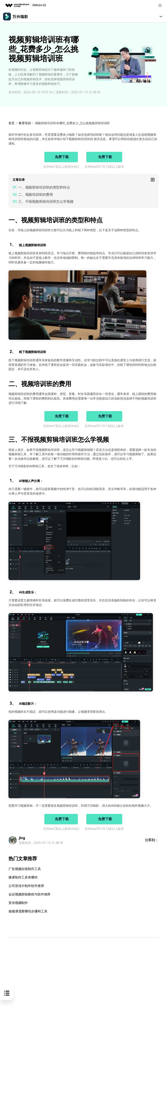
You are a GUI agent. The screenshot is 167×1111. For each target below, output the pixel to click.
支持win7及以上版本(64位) (61, 166)
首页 (11, 123)
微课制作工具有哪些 (22, 877)
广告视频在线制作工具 (23, 869)
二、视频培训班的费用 (35, 194)
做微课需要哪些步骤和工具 (26, 911)
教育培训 (25, 123)
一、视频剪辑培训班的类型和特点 (44, 187)
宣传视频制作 (17, 902)
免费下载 (62, 157)
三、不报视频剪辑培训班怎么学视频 (45, 201)
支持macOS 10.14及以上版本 (104, 166)
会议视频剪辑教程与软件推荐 (28, 894)
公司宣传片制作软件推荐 (25, 886)
